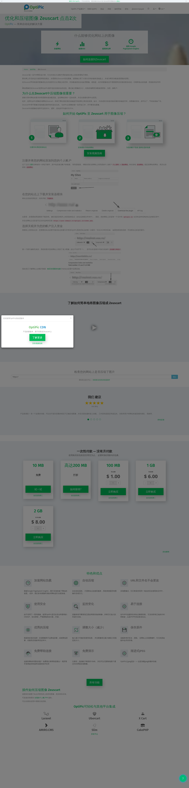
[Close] (71, 318)
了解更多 (37, 337)
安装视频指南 (37, 343)
